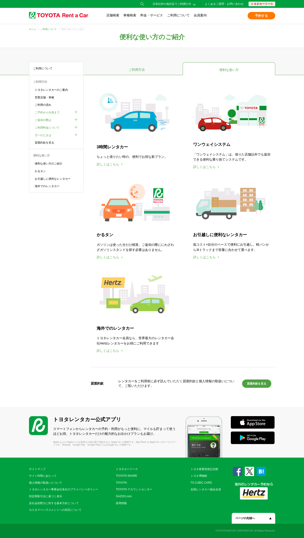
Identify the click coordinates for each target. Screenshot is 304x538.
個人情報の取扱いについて (45, 482)
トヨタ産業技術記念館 (204, 469)
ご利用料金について (47, 127)
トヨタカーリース (262, 4)
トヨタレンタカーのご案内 (51, 89)
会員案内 (200, 15)
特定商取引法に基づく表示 (45, 496)
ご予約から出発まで (47, 112)
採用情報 (121, 503)
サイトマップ (37, 469)
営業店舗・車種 (44, 97)
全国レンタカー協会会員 (206, 489)
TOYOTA (121, 482)
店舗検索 (112, 15)
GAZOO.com (124, 496)
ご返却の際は (43, 120)
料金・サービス (151, 15)
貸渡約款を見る (44, 142)
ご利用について (178, 15)
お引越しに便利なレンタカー (53, 178)
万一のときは (43, 135)
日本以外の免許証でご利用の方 (172, 4)
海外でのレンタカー (47, 186)
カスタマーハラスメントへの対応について (55, 510)
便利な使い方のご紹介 (48, 163)
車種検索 (129, 15)
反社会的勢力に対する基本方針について (54, 503)
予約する (261, 16)
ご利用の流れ (43, 104)
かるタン (40, 171)
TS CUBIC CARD (201, 482)
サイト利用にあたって (43, 475)
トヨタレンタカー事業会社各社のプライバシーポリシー (63, 489)
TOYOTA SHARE (126, 475)
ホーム (32, 29)
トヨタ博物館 (199, 475)
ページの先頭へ (245, 518)
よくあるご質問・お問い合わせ (224, 4)
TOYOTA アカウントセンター (134, 489)
